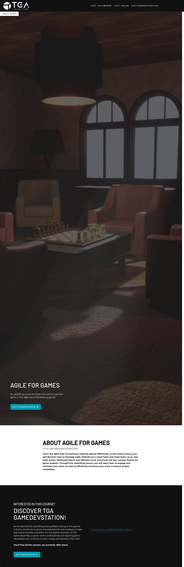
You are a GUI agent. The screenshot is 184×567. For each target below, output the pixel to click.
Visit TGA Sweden (101, 6)
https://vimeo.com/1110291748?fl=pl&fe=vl (112, 530)
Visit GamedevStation (144, 6)
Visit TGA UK (121, 6)
